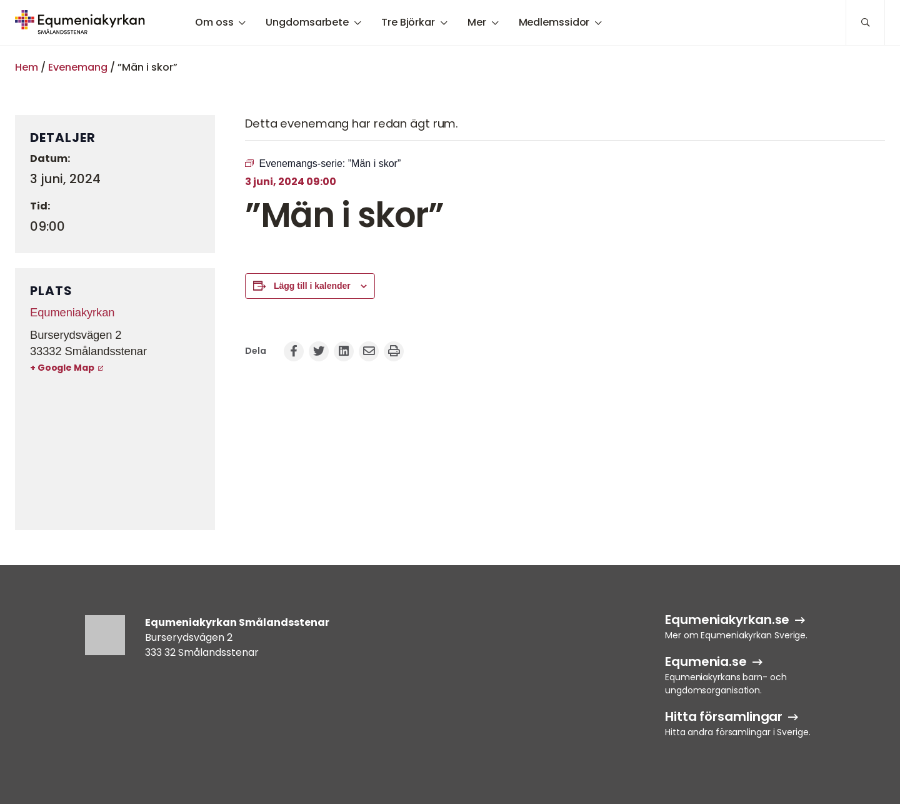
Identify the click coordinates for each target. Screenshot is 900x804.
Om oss (214, 22)
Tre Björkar (408, 22)
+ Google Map (62, 367)
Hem (26, 67)
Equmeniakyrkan (72, 312)
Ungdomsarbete (307, 22)
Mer (477, 22)
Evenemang (78, 67)
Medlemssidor (554, 22)
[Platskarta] (115, 453)
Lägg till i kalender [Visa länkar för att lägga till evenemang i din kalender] (312, 286)
